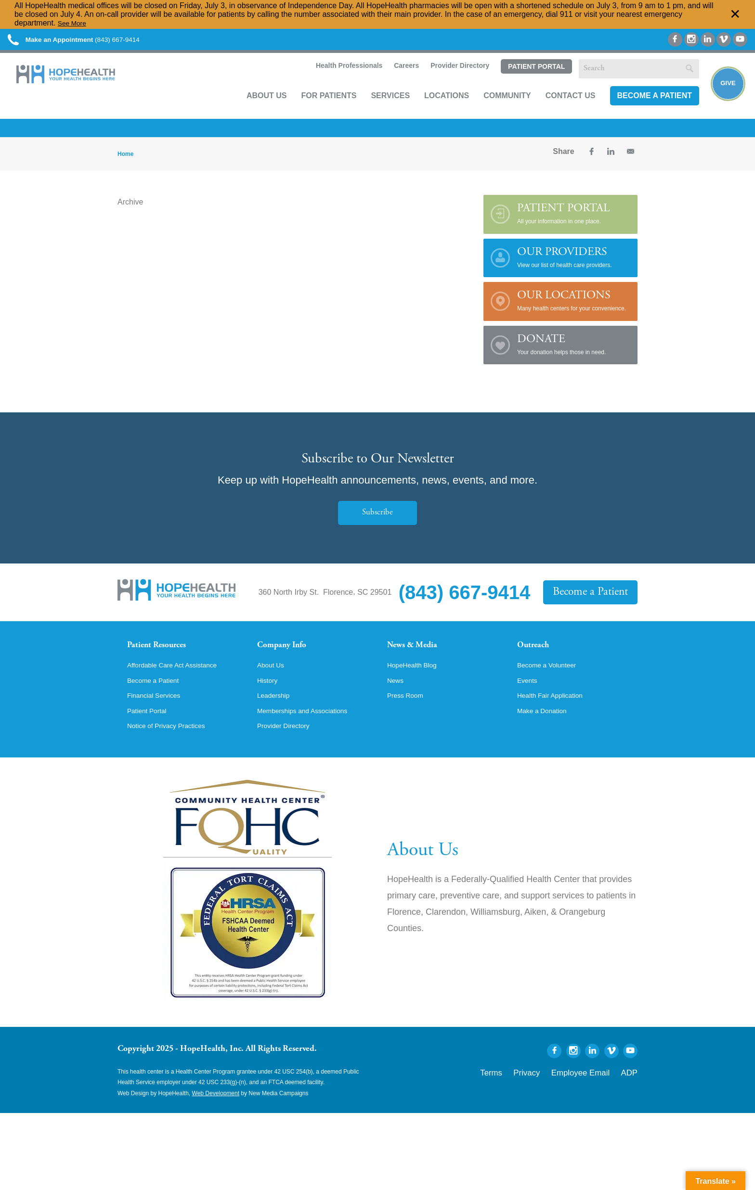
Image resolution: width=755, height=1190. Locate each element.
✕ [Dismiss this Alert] (735, 14)
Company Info (288, 656)
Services (378, 109)
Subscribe (377, 522)
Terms (524, 1096)
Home (125, 163)
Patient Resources (165, 656)
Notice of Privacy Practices (173, 751)
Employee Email (593, 1096)
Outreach (537, 656)
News (396, 702)
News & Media (418, 656)
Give (722, 97)
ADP (631, 1096)
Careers (393, 80)
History (269, 702)
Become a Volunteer (551, 686)
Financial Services (158, 719)
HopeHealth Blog (416, 686)
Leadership (276, 719)
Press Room (408, 719)
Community (496, 109)
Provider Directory (447, 80)
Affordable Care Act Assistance (180, 686)
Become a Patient (642, 109)
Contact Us (559, 109)
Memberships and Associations (310, 735)
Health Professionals (336, 80)
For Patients (317, 109)
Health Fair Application (555, 719)
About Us (255, 109)
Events (529, 702)
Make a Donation (546, 735)
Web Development (216, 1119)
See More (74, 23)
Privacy (552, 1096)
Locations (435, 109)
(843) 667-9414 (95, 43)
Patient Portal (524, 80)
